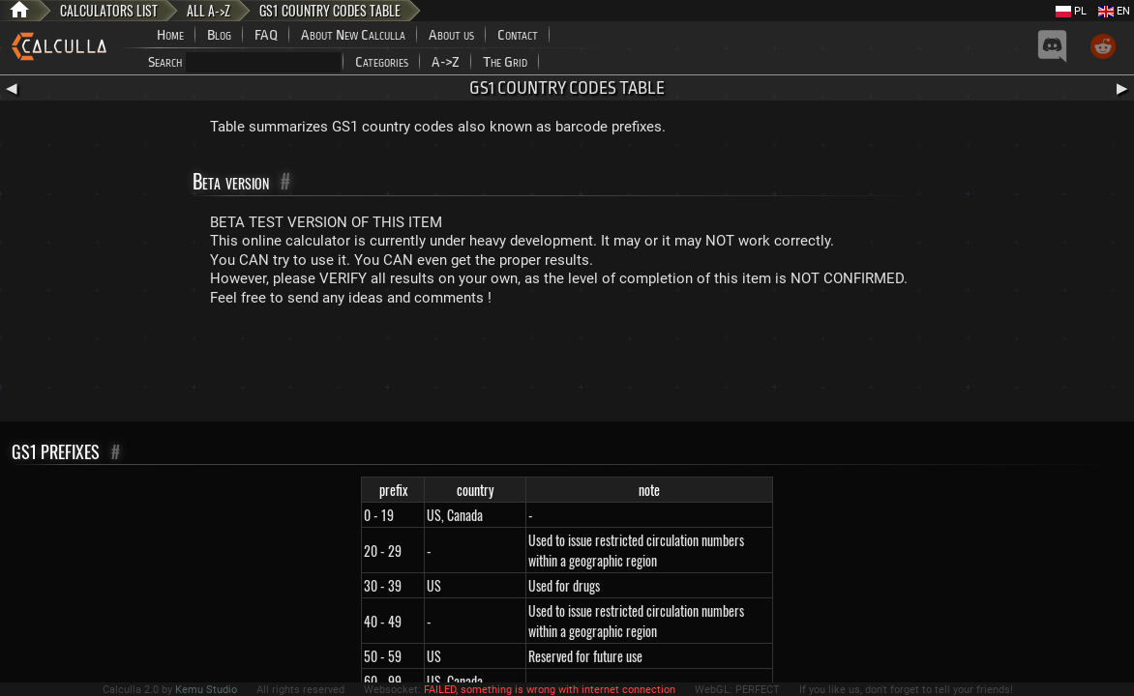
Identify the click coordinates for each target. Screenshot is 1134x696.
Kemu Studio (206, 689)
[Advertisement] (567, 368)
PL (1071, 11)
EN (1114, 11)
